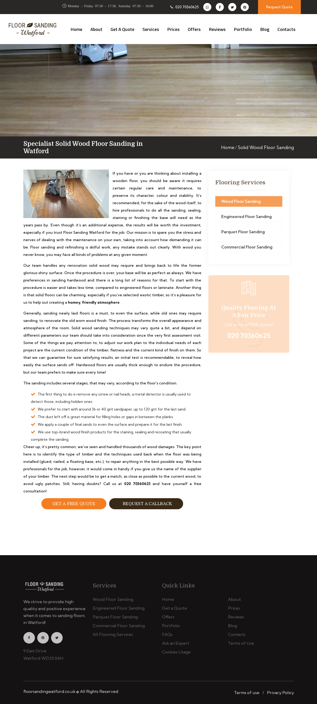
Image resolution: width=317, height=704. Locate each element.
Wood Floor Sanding (241, 203)
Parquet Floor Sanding (243, 234)
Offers (194, 29)
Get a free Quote (73, 503)
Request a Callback (146, 503)
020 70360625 (184, 7)
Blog (264, 29)
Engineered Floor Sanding (246, 218)
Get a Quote (122, 29)
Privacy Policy (280, 692)
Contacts (286, 29)
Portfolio (243, 29)
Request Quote (279, 7)
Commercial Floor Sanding (246, 249)
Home (76, 29)
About (96, 29)
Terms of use (246, 692)
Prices (173, 29)
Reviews (217, 29)
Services (150, 29)
